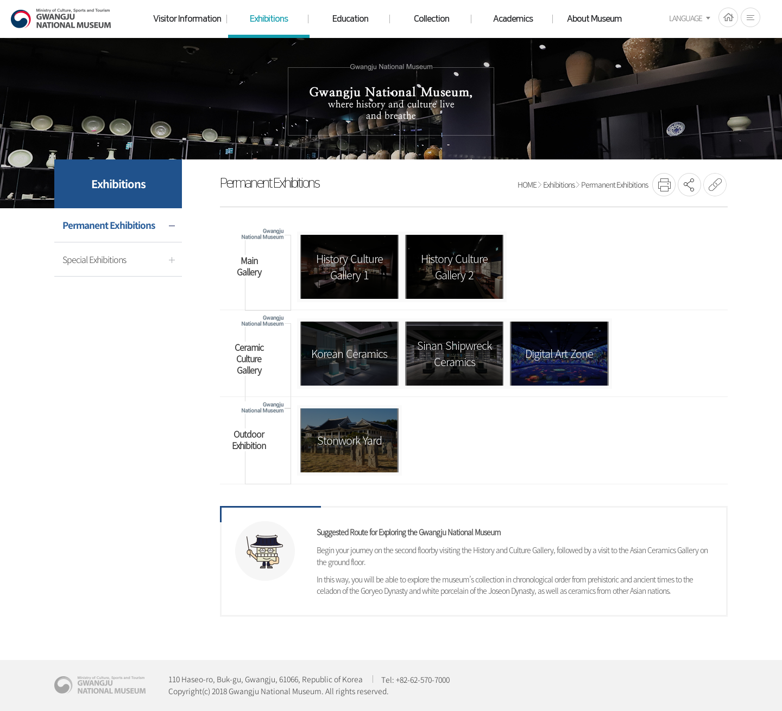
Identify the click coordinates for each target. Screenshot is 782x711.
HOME (728, 17)
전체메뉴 (750, 17)
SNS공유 (689, 184)
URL (715, 184)
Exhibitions (559, 184)
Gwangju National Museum (61, 19)
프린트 (664, 184)
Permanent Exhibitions (614, 184)
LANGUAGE (685, 18)
